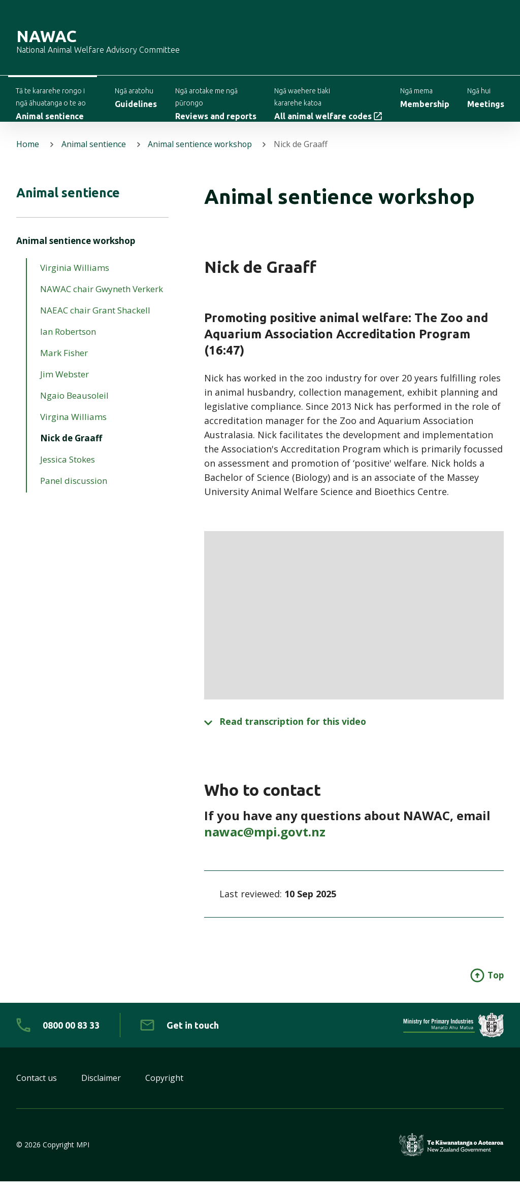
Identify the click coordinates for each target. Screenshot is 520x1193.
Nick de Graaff (71, 450)
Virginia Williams (74, 280)
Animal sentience (93, 154)
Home (27, 154)
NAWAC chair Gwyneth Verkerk (101, 301)
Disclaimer (101, 1089)
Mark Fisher (64, 365)
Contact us (36, 1089)
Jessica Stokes (67, 471)
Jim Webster (64, 386)
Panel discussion (73, 493)
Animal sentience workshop (200, 154)
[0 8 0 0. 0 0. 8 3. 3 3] (58, 1037)
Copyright (164, 1089)
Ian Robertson (68, 343)
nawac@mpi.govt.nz (265, 842)
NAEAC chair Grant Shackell (95, 322)
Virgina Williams (73, 429)
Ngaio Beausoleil (74, 407)
